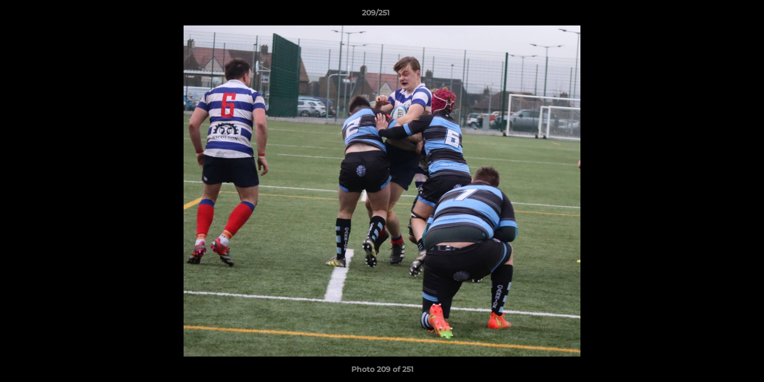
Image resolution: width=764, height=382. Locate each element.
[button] (719, 15)
